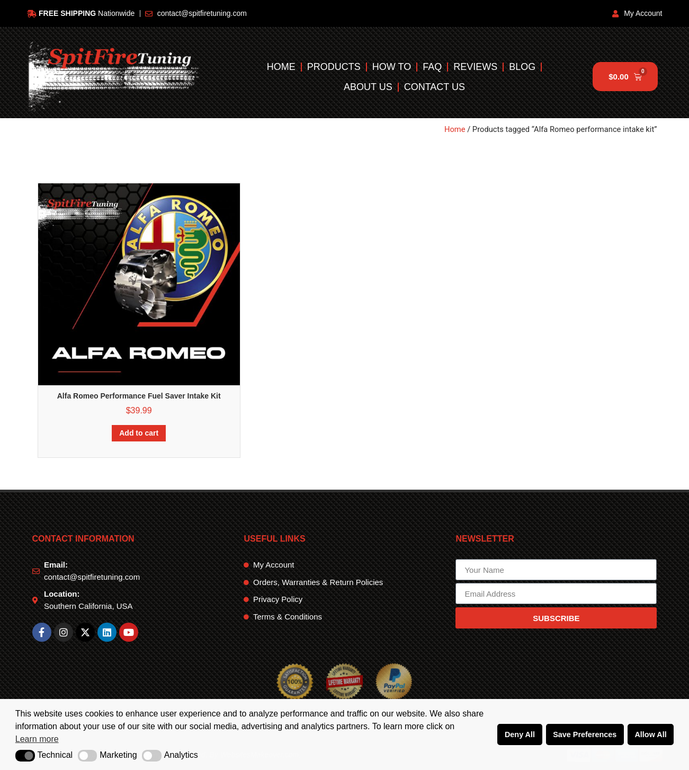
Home (281, 66)
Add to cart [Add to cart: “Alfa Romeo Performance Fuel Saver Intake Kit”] (138, 433)
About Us (368, 87)
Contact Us (434, 87)
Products (334, 66)
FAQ (432, 66)
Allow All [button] (650, 734)
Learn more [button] (37, 739)
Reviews (476, 66)
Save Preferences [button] (584, 734)
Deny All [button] (520, 734)
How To (391, 66)
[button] (25, 756)
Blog (522, 66)
